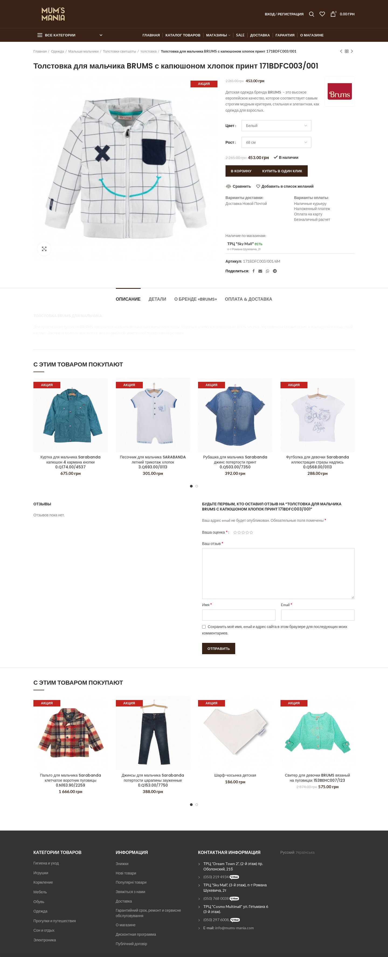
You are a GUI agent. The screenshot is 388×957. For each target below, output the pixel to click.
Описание (128, 299)
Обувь (38, 901)
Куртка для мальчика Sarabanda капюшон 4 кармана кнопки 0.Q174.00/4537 (70, 462)
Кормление (43, 882)
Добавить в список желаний (287, 186)
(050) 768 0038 (216, 898)
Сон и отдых (43, 930)
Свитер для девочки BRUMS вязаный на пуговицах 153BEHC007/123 (317, 778)
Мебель (40, 892)
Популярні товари (131, 882)
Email (286, 604)
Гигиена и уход (46, 863)
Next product (352, 51)
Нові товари (126, 873)
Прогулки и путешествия (54, 920)
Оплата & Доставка (248, 299)
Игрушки (40, 872)
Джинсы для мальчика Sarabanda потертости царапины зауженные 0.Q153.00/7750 (153, 780)
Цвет (230, 125)
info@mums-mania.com (234, 927)
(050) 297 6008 (216, 919)
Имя (207, 604)
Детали (157, 299)
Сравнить (242, 186)
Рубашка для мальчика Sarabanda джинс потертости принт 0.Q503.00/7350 (235, 462)
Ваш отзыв (212, 543)
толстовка (148, 51)
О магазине (126, 924)
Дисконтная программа (136, 934)
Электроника (44, 940)
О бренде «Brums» (195, 299)
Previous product (341, 51)
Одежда (57, 51)
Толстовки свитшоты (119, 51)
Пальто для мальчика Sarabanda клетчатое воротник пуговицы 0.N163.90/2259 (70, 780)
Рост (230, 142)
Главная (40, 51)
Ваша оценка (215, 531)
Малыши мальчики (83, 51)
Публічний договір (131, 943)
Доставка (124, 901)
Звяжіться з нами (130, 891)
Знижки (122, 863)
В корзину (241, 171)
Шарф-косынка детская (235, 775)
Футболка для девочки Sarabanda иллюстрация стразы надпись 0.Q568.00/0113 (317, 462)
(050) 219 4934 (216, 876)
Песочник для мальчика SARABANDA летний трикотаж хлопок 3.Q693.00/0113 (153, 462)
